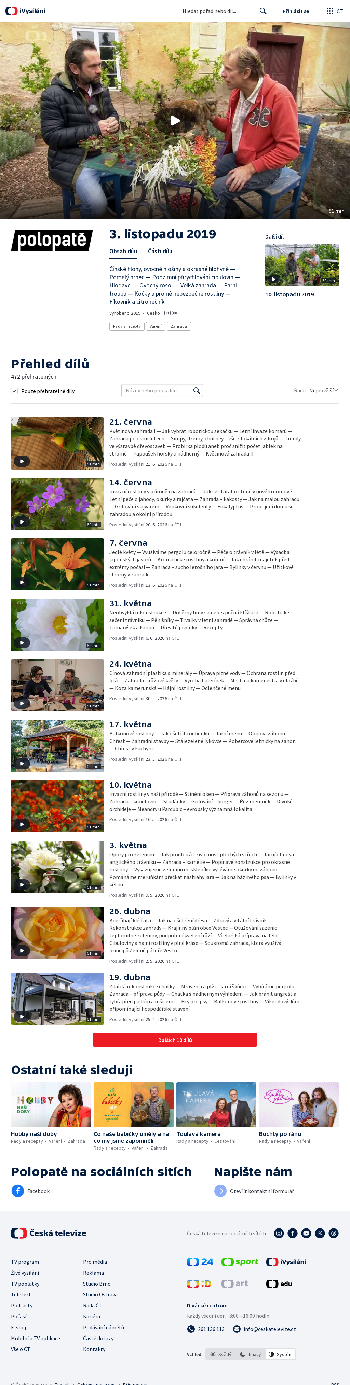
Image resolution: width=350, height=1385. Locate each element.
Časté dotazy (98, 1338)
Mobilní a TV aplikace (35, 1338)
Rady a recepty (127, 326)
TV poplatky (25, 1283)
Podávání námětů (103, 1327)
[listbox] (250, 1354)
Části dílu (160, 251)
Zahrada (179, 326)
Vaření (156, 326)
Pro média (95, 1261)
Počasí (18, 1316)
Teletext (21, 1294)
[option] (220, 1354)
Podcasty (21, 1305)
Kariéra (91, 1316)
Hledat (261, 14)
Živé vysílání (25, 1272)
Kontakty (94, 1349)
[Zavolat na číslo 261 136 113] (206, 1329)
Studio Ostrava (100, 1294)
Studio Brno (97, 1283)
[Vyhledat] (197, 390)
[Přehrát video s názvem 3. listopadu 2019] (175, 120)
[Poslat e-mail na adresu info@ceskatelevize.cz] (264, 1329)
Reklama (93, 1272)
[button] (175, 120)
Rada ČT (92, 1305)
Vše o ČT (20, 1349)
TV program (25, 1261)
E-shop (19, 1327)
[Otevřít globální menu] (334, 11)
